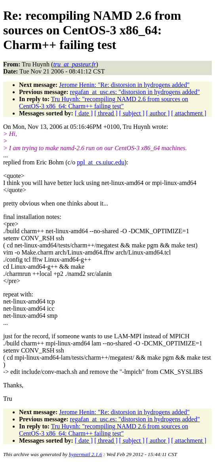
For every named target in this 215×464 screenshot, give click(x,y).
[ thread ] (106, 113)
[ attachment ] (188, 113)
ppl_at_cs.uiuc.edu (100, 162)
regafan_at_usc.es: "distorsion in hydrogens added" (135, 92)
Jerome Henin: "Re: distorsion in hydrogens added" (124, 84)
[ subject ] (132, 113)
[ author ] (158, 113)
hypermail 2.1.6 (85, 454)
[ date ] (84, 113)
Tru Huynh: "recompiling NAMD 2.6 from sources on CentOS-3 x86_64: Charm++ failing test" (103, 102)
